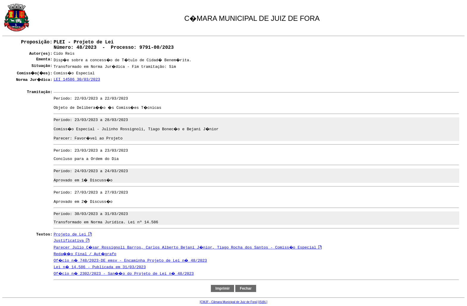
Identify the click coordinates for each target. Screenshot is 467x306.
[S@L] (262, 302)
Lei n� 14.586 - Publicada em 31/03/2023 (100, 267)
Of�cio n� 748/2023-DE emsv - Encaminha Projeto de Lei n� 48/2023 (130, 260)
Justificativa (71, 240)
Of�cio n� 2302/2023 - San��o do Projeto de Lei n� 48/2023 (124, 274)
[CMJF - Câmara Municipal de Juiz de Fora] (228, 302)
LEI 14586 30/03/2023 (77, 79)
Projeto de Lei (73, 234)
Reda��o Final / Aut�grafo (85, 254)
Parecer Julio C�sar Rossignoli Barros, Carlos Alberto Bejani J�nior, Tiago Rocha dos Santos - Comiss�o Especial (188, 247)
